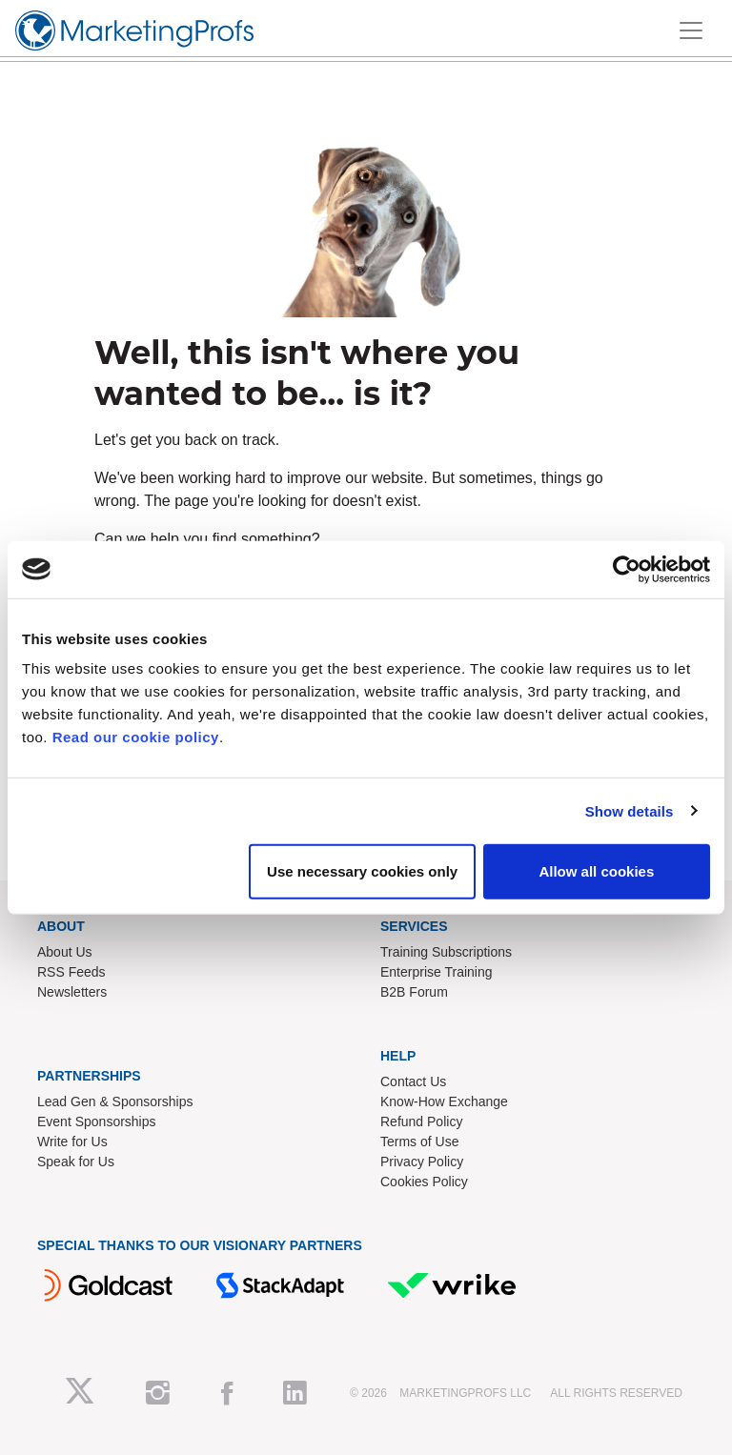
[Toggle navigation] (691, 30)
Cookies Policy (424, 1181)
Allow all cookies (596, 871)
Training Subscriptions (446, 952)
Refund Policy (421, 1121)
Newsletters (72, 992)
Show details (629, 810)
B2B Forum (414, 992)
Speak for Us (75, 1161)
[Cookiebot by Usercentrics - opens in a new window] (626, 569)
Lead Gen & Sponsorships (115, 1101)
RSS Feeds (71, 972)
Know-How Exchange (444, 1101)
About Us (64, 952)
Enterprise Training (436, 972)
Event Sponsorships (96, 1121)
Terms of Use (419, 1141)
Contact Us (413, 1081)
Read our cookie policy (135, 737)
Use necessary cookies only (362, 871)
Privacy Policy (421, 1161)
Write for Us (72, 1141)
